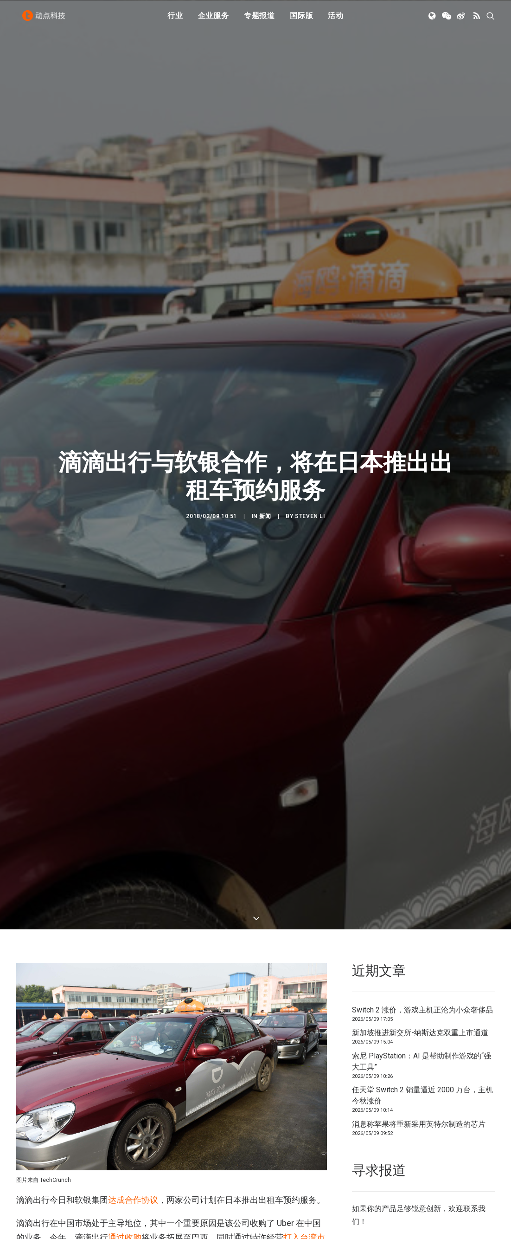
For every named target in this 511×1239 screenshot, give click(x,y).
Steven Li (310, 483)
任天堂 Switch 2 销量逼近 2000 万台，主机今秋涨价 (422, 1028)
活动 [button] (336, 19)
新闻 (265, 483)
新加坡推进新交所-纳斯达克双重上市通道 (420, 965)
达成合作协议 (133, 1133)
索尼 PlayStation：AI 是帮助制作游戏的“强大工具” (421, 995)
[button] (433, 20)
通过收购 (124, 1171)
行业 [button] (175, 19)
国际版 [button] (301, 19)
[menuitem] (175, 20)
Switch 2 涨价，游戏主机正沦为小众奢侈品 (422, 943)
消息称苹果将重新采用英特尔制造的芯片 (418, 1057)
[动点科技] (46, 20)
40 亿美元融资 (283, 1208)
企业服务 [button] (213, 19)
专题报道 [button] (259, 19)
